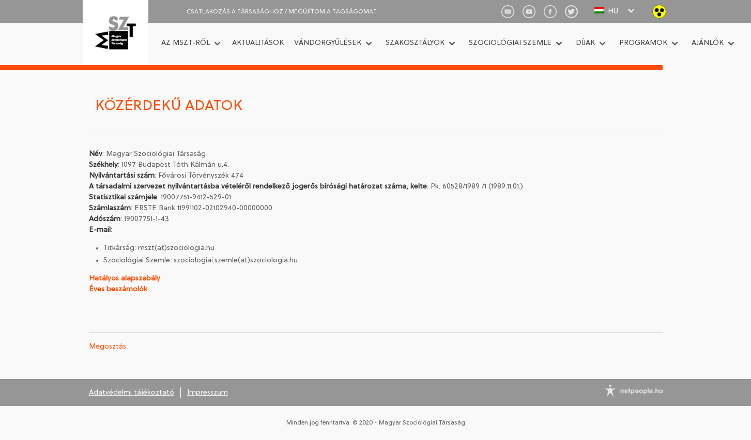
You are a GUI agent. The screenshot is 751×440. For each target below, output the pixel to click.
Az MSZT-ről (185, 43)
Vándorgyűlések (327, 43)
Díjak (585, 43)
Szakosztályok (415, 43)
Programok (643, 43)
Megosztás (107, 347)
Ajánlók (708, 43)
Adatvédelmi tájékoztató (131, 393)
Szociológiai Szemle (510, 43)
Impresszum (207, 393)
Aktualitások (258, 43)
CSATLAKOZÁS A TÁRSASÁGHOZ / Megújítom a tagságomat (282, 11)
